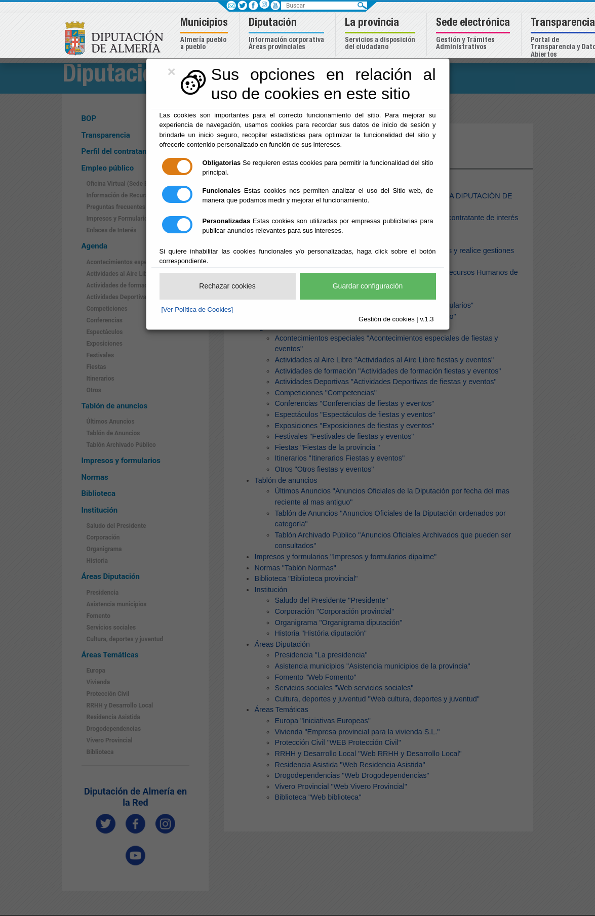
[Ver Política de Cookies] (197, 309)
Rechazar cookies (227, 286)
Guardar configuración (368, 286)
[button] (205, 34)
